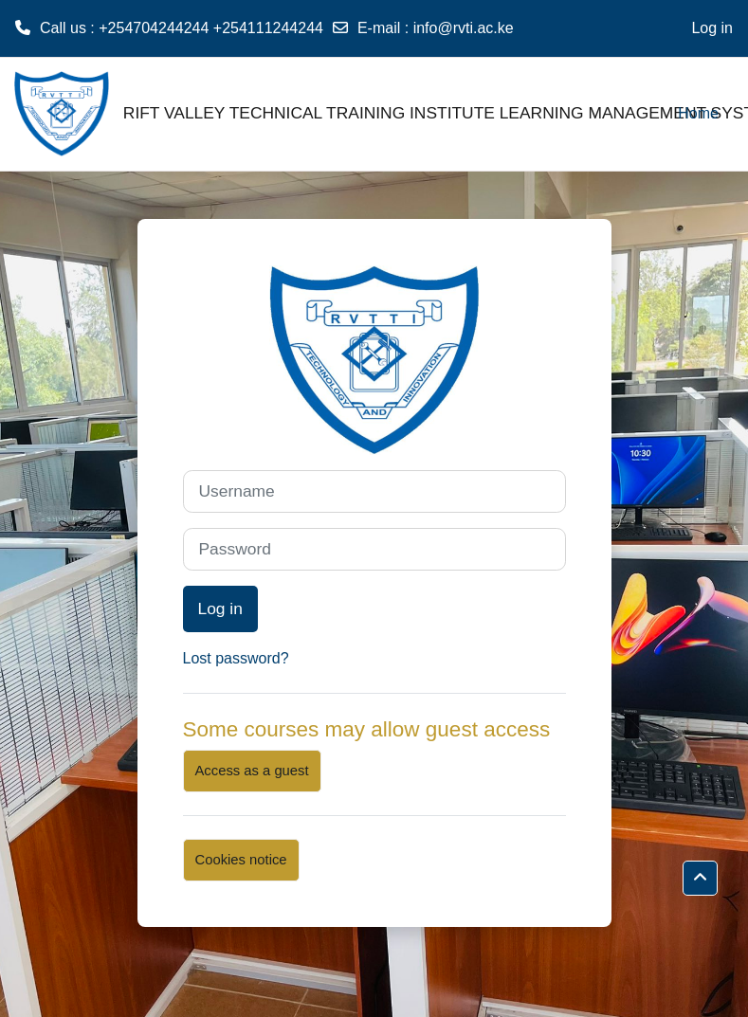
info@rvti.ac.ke (463, 28)
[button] (700, 878)
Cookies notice (241, 859)
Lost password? (236, 658)
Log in (712, 28)
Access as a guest (252, 770)
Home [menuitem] (698, 113)
